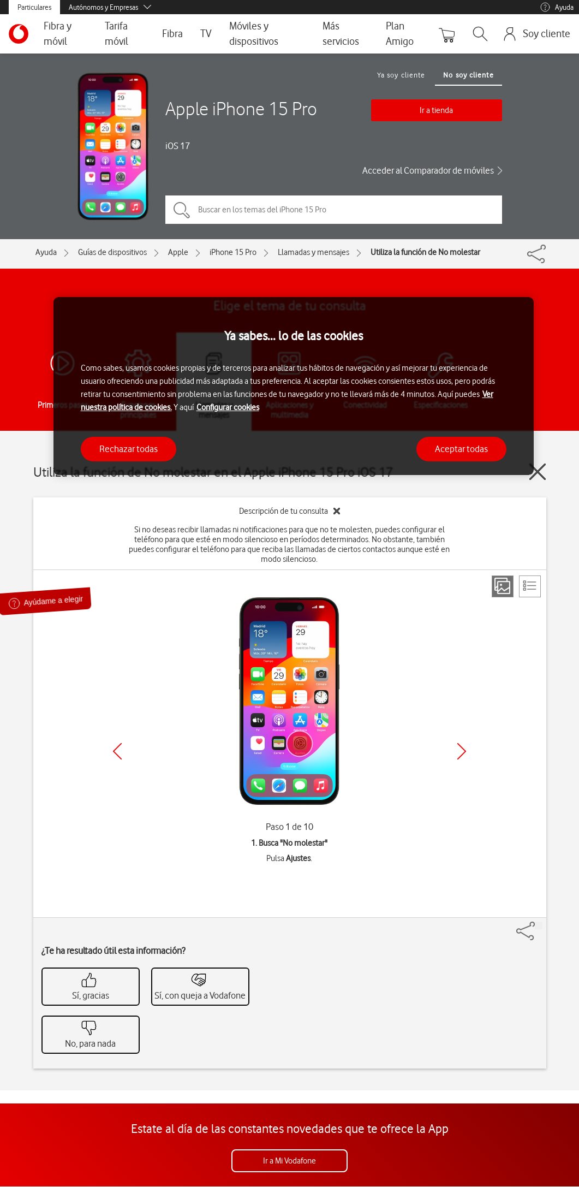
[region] (293, 386)
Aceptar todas (461, 448)
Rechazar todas (128, 448)
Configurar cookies (227, 407)
